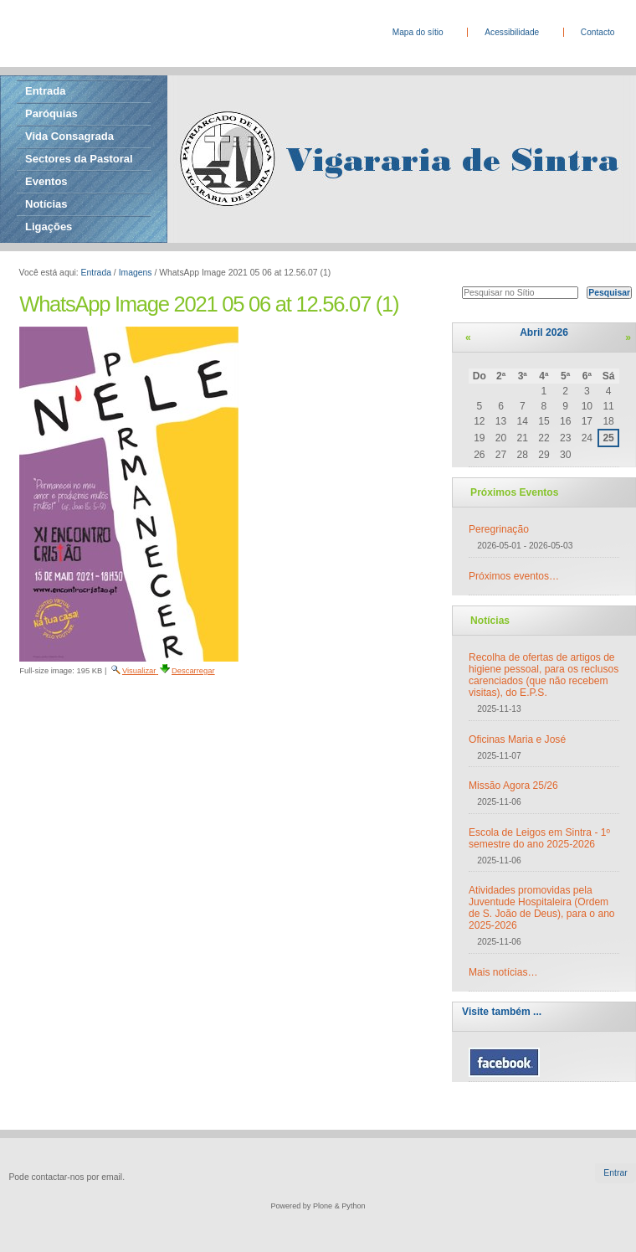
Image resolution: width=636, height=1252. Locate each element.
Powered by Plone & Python (317, 1206)
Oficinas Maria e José (517, 739)
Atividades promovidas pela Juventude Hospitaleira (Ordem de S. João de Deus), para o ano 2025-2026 (542, 907)
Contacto (598, 32)
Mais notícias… (503, 972)
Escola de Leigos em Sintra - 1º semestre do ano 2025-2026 (539, 838)
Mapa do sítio (418, 32)
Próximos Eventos (514, 492)
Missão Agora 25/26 (513, 785)
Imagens (135, 272)
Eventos (46, 181)
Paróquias (51, 113)
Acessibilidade (512, 32)
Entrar (615, 1172)
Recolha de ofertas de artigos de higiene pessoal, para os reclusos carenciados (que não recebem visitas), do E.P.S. (543, 675)
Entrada (45, 91)
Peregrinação (499, 529)
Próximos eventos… (514, 576)
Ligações (48, 226)
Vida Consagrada (69, 136)
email (111, 1177)
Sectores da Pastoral (79, 158)
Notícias (46, 204)
